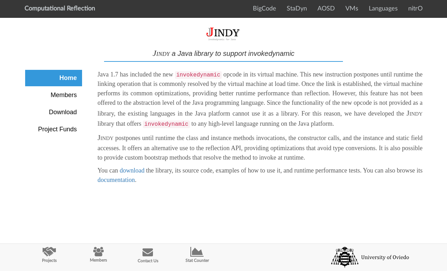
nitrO (415, 9)
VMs (351, 9)
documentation (116, 179)
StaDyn (297, 9)
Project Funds (57, 129)
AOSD (326, 9)
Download (63, 112)
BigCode (264, 9)
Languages (383, 9)
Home (68, 77)
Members (64, 94)
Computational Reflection (59, 9)
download (132, 170)
